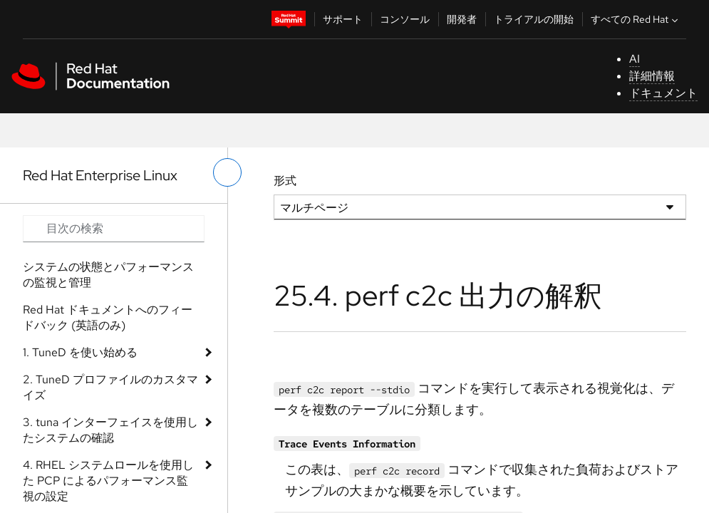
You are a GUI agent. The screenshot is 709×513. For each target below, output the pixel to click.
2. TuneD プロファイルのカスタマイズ (110, 387)
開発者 (462, 19)
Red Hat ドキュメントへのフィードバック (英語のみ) (107, 317)
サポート (343, 19)
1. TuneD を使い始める (80, 352)
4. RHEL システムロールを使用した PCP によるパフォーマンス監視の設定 (108, 480)
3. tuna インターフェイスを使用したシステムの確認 (110, 430)
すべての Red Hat (636, 19)
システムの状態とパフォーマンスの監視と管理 (108, 274)
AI (634, 58)
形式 (285, 180)
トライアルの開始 (534, 19)
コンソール (405, 19)
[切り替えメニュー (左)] (227, 172)
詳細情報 (652, 75)
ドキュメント (663, 93)
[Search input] (114, 228)
